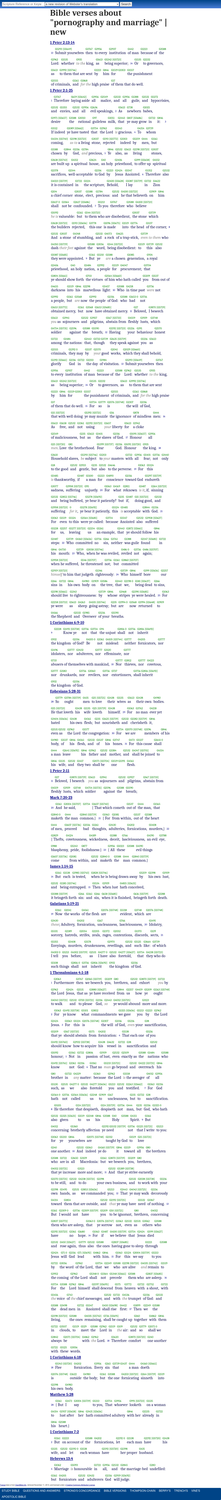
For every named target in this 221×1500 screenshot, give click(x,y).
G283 (152, 1465)
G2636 (94, 107)
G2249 (108, 1263)
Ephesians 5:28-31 (65, 691)
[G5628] (119, 181)
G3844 (67, 149)
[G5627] (157, 518)
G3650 (74, 1158)
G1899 (136, 1305)
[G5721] (96, 412)
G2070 (129, 729)
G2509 (125, 1052)
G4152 (74, 160)
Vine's (195, 1490)
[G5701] (144, 750)
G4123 (150, 660)
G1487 (80, 475)
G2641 (157, 740)
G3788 (162, 835)
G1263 (129, 1084)
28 (52, 701)
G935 (79, 59)
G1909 (152, 191)
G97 (95, 118)
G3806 (89, 1052)
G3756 (150, 286)
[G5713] (63, 602)
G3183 (63, 671)
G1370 (138, 931)
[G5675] (115, 223)
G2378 (54, 170)
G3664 (147, 941)
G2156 (154, 1189)
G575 (91, 1031)
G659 (74, 96)
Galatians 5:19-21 (64, 903)
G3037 (95, 138)
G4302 (54, 952)
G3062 (146, 1221)
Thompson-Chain (142, 1490)
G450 (63, 1242)
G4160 (79, 539)
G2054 (83, 931)
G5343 (58, 1363)
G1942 (136, 423)
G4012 (150, 1073)
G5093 (74, 1465)
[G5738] (85, 1042)
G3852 (94, 1010)
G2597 (95, 1284)
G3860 (125, 560)
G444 (145, 138)
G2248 (93, 1094)
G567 (109, 317)
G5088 (54, 893)
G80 (116, 979)
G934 (150, 254)
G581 (137, 581)
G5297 (148, 475)
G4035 (144, 1263)
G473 (132, 740)
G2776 (134, 223)
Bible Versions (115, 1490)
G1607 (95, 804)
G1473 (68, 1401)
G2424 (118, 170)
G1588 (54, 149)
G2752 (150, 1284)
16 (164, 416)
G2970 (111, 941)
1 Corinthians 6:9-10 (67, 622)
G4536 (125, 1294)
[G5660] (117, 275)
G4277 (101, 952)
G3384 (112, 750)
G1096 (107, 223)
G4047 (124, 265)
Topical (3, 1485)
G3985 (75, 872)
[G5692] (97, 496)
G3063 (57, 979)
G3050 (81, 118)
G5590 (95, 328)
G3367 (150, 1200)
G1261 (95, 825)
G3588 (162, 49)
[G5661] (63, 275)
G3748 (154, 317)
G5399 (100, 444)
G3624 (92, 160)
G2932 (76, 1042)
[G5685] (106, 307)
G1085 (130, 254)
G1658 (63, 423)
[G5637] (145, 581)
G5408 (152, 825)
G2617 (54, 202)
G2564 (108, 275)
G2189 (68, 931)
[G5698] (113, 1305)
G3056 (100, 244)
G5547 (128, 170)
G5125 (137, 941)
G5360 (74, 1126)
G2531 (54, 729)
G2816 (121, 629)
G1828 (94, 872)
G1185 (63, 883)
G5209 (146, 275)
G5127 (140, 740)
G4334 (54, 138)
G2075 (90, 1137)
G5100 (89, 475)
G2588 (148, 814)
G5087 (129, 181)
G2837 (54, 1221)
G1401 (99, 433)
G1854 (67, 1200)
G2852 (63, 496)
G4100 (124, 191)
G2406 (118, 160)
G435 (86, 697)
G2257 (63, 528)
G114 (78, 1105)
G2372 (106, 931)
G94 (102, 629)
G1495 (152, 920)
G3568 (78, 296)
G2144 (71, 170)
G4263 (81, 602)
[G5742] (153, 1263)
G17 (113, 80)
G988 (54, 846)
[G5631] (131, 883)
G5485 (54, 475)
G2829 (54, 835)
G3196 (147, 729)
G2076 (111, 402)
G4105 (92, 602)
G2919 (54, 570)
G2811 (126, 486)
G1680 (81, 1231)
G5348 (93, 1273)
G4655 (54, 286)
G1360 (97, 1073)
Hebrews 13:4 (61, 1458)
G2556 (86, 825)
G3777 (128, 639)
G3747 (116, 740)
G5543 (118, 128)
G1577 (86, 729)
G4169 (116, 486)
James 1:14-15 (61, 866)
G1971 (54, 118)
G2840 (54, 814)
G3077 (54, 486)
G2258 (54, 602)
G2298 (86, 286)
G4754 (54, 328)
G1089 (70, 128)
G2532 (117, 96)
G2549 (104, 96)
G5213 (101, 202)
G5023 (120, 846)
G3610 (54, 454)
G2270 (54, 1179)
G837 (130, 118)
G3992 (63, 70)
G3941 (66, 317)
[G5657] (62, 118)
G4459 (139, 989)
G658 (104, 893)
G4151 (133, 1115)
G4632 (110, 1042)
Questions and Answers (41, 1490)
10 (114, 290)
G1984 (103, 360)
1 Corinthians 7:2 (64, 1432)
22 (63, 542)
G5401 (147, 454)
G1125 (140, 1126)
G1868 (84, 80)
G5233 (107, 1063)
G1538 (66, 872)
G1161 (76, 80)
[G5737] (109, 444)
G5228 (54, 528)
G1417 (80, 761)
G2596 (73, 328)
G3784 (67, 697)
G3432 (80, 650)
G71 (63, 1252)
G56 (112, 412)
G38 (147, 1021)
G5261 (100, 528)
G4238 (149, 952)
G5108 (54, 962)
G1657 (107, 423)
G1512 (54, 128)
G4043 (54, 1000)
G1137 (149, 223)
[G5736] (76, 825)
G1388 (135, 96)
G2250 (90, 360)
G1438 (110, 697)
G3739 (149, 128)
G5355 (63, 107)
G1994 (122, 602)
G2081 (115, 814)
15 (86, 406)
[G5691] (114, 1316)
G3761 (114, 539)
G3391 (121, 761)
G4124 (69, 835)
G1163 (156, 989)
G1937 (63, 1411)
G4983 (85, 581)
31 (126, 743)
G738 (130, 107)
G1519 (114, 70)
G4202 (130, 825)
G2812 (127, 660)
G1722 (152, 118)
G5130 (54, 1084)
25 (159, 595)
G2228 (57, 629)
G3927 (93, 317)
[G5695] (104, 1284)
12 (106, 332)
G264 (154, 486)
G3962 (92, 750)
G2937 (112, 49)
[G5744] (118, 639)
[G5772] (113, 138)
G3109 (83, 1158)
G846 (106, 70)
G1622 (73, 1374)
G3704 (147, 265)
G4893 (109, 475)
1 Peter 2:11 (59, 770)
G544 (88, 212)
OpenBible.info (20, 1485)
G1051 (111, 118)
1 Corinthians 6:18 (65, 1357)
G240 (54, 1147)
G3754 (94, 128)
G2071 (96, 761)
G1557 (130, 70)
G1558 (126, 1073)
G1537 (155, 275)
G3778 (92, 223)
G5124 (150, 465)
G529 (84, 1326)
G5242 (108, 59)
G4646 (111, 465)
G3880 (93, 989)
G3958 (69, 486)
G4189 (92, 835)
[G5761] (63, 1063)
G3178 (87, 941)
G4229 (77, 1073)
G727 (114, 671)
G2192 (112, 328)
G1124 (87, 181)
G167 (100, 920)
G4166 (54, 612)
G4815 (123, 883)
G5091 (133, 433)
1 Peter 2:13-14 (62, 42)
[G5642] (82, 96)
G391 (139, 328)
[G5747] (109, 1221)
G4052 (117, 1000)
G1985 (86, 612)
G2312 (109, 1137)
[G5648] (150, 602)
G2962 (54, 59)
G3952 (54, 1273)
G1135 (120, 697)
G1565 (156, 804)
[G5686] (137, 118)
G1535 (64, 59)
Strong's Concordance (82, 1490)
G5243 (74, 846)
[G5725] (126, 1000)
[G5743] (63, 160)
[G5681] (63, 254)
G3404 (54, 718)
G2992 (100, 265)
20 (101, 490)
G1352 (148, 170)
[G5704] (104, 761)
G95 (87, 486)
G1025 (146, 107)
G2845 (124, 1465)
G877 (84, 846)
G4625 (119, 233)
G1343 (73, 591)
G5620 (115, 1337)
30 (113, 733)
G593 (106, 138)
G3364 (65, 202)
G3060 (91, 671)
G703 (89, 275)
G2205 (95, 931)
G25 (53, 444)
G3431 (89, 1411)
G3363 (89, 1221)
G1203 (102, 454)
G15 (53, 412)
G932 (54, 639)
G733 (54, 660)
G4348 (76, 233)
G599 (150, 1231)
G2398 (151, 872)
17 (127, 437)
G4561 (87, 718)
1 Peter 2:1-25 (61, 90)
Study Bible (11, 1490)
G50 (111, 1210)
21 (161, 511)
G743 (70, 1294)
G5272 (154, 96)
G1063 (141, 465)
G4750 (62, 549)
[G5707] (153, 549)
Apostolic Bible (14, 1497)
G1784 (85, 149)
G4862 (96, 1252)
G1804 (54, 275)
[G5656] (82, 223)
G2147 (144, 539)
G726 (106, 1316)
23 (73, 553)
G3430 (112, 825)
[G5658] (145, 160)
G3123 (145, 1000)
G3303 (121, 70)
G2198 (73, 138)
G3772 (128, 1284)
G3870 (152, 307)
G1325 (122, 1010)
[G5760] (63, 1042)
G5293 (58, 49)
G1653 (132, 296)
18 (160, 448)
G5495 (63, 1189)
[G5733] (116, 317)
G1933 (82, 465)
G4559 (131, 317)
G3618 (54, 160)
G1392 (72, 349)
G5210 (100, 254)
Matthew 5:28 (61, 1394)
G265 (108, 1363)
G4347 (135, 750)
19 (135, 469)
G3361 (80, 423)
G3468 (122, 591)
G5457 (106, 286)
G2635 (113, 339)
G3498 (63, 1305)
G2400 (110, 181)
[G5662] (79, 128)
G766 (125, 835)
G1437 (123, 1363)
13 (52, 52)
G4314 (140, 128)
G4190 (150, 835)
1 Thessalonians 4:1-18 (69, 972)
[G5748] (119, 402)
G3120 (107, 650)
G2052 (117, 931)
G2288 (161, 893)
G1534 (95, 883)
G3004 (67, 804)
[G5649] (67, 49)
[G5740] (63, 138)
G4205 (141, 639)
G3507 (63, 1326)
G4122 (141, 1063)
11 (131, 311)
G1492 (66, 629)
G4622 (156, 181)
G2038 (141, 1179)
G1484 (87, 265)
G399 (137, 160)
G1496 (54, 650)
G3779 (101, 402)
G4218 (129, 286)
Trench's (181, 1490)
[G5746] (71, 70)
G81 (70, 444)
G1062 (57, 1465)
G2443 (121, 118)
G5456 (54, 1294)
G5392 (88, 412)
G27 (136, 307)
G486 (124, 549)
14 (131, 63)
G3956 (98, 49)
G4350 (54, 244)
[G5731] (63, 328)
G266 (106, 539)
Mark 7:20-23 (61, 797)
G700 (81, 1000)
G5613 (99, 59)
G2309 (62, 1210)
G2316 (76, 149)
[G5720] (60, 444)
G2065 (89, 979)
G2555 (54, 80)
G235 (82, 433)
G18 (53, 465)
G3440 (165, 454)
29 (124, 712)
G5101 (84, 1010)
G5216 (131, 328)
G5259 (136, 138)
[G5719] (63, 181)
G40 (103, 160)
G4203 (125, 1374)
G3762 (139, 708)
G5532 (113, 1126)
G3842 (54, 1337)
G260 (137, 1316)
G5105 (57, 1105)
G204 (54, 191)
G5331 (54, 931)
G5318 (123, 910)
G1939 (143, 317)
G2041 (114, 349)
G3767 (89, 49)
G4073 (108, 233)
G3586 (103, 581)
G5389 (120, 1168)
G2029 (126, 349)
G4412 (123, 1305)
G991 (132, 1401)
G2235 (146, 1411)
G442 (131, 49)
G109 (120, 1326)
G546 (84, 560)
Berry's (165, 1490)
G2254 (91, 528)
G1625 (105, 718)
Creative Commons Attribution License (80, 1485)
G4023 (54, 181)
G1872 (129, 528)
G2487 (54, 539)
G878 (136, 412)
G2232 (146, 59)
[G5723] (116, 59)
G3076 (100, 1221)
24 (117, 574)
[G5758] (75, 629)
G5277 (72, 528)
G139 (153, 931)
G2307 (129, 402)
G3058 (90, 549)
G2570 (158, 328)
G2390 (135, 591)
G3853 (84, 1189)
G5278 (88, 496)
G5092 (54, 212)
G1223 (144, 49)
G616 (136, 893)
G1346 (98, 570)
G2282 (134, 718)
